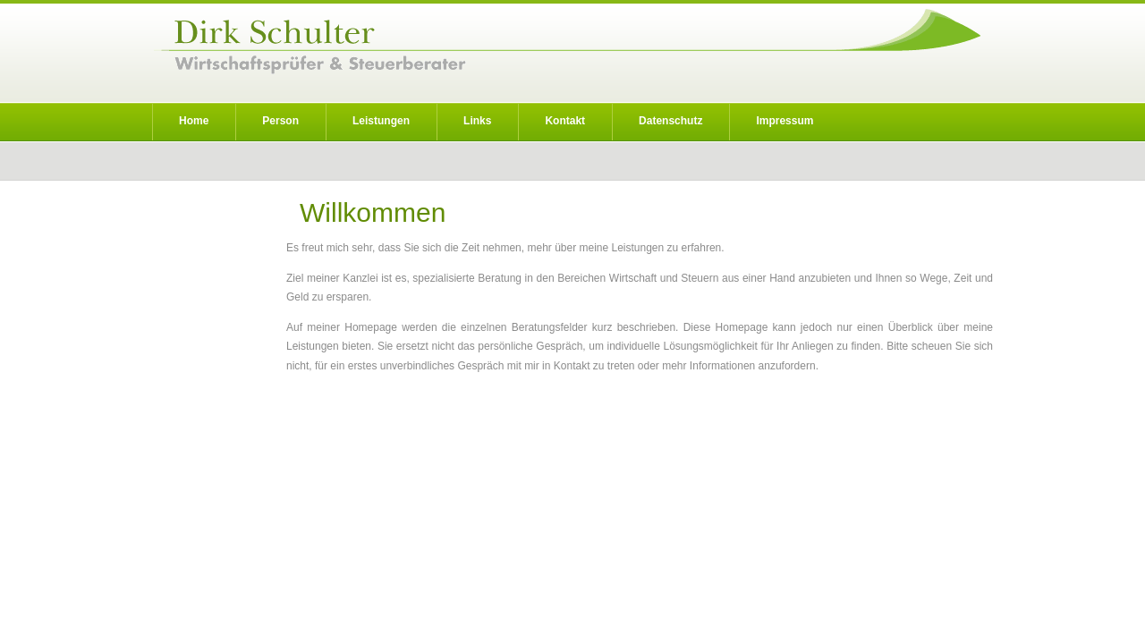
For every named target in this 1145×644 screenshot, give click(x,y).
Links (477, 120)
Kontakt (565, 120)
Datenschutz (670, 120)
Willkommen (372, 212)
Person (280, 120)
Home (193, 120)
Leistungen (381, 120)
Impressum (784, 120)
